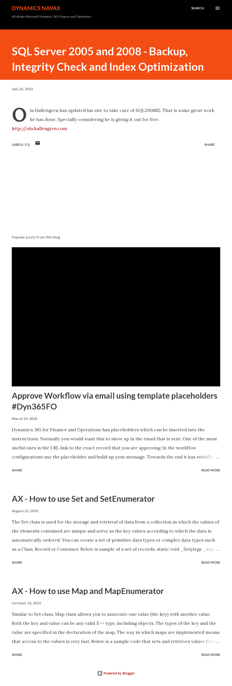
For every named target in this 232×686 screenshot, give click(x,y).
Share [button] (209, 144)
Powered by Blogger (116, 673)
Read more (210, 470)
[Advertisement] (116, 196)
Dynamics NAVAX (36, 8)
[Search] (197, 8)
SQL (27, 144)
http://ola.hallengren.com (39, 128)
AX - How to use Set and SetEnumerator (83, 499)
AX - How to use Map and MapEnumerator (88, 591)
